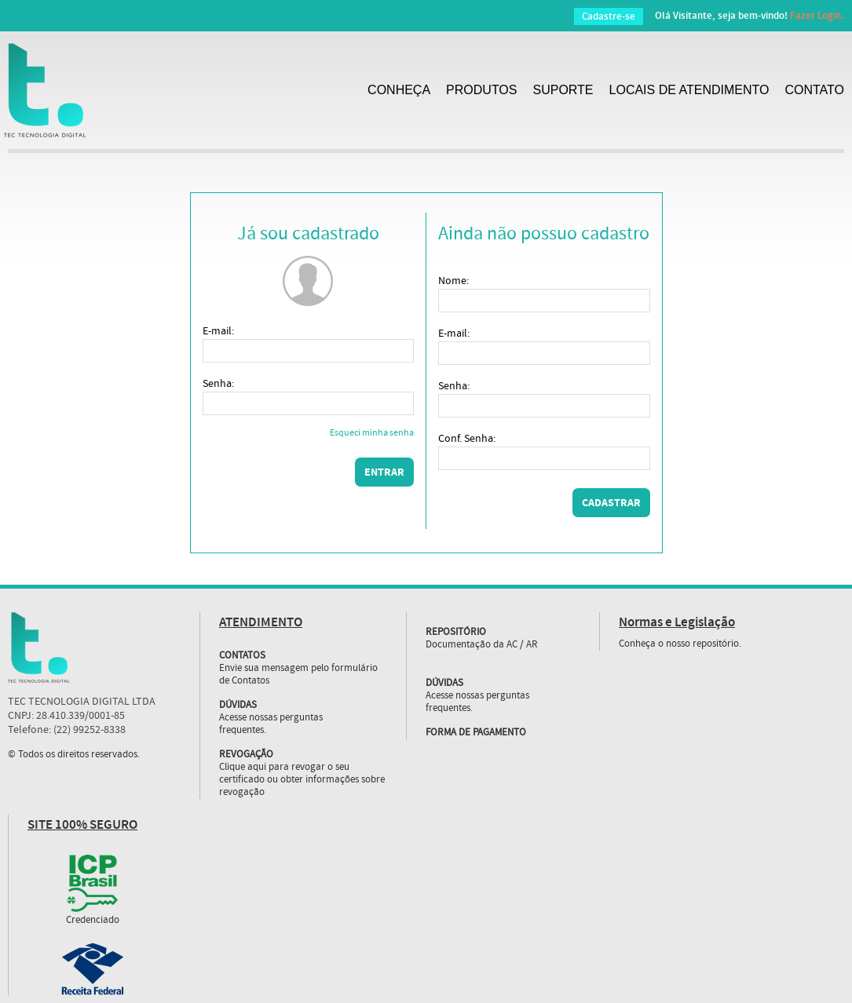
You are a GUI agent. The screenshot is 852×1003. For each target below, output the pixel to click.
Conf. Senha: (466, 439)
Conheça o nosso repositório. (680, 644)
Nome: (453, 281)
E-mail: (218, 331)
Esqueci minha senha (372, 433)
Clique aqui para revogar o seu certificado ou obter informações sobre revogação (302, 780)
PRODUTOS (481, 90)
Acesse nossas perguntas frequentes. (271, 724)
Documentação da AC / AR (482, 645)
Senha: (218, 384)
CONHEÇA (398, 90)
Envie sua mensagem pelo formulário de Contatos (298, 675)
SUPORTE (562, 90)
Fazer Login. (817, 16)
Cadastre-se (608, 16)
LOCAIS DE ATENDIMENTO (689, 90)
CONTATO (814, 90)
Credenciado (92, 920)
